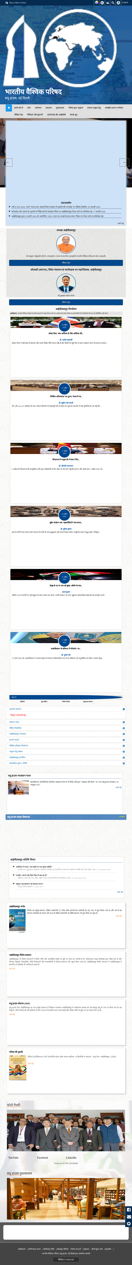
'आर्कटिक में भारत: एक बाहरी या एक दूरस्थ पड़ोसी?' (34, 867)
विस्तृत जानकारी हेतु (18, 715)
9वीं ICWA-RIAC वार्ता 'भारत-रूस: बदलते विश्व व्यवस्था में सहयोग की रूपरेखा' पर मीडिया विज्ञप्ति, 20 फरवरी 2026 (56, 207)
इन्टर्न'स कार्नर (67, 740)
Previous (7, 162)
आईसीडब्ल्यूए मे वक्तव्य (67, 734)
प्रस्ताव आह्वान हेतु (94, 108)
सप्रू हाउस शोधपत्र (88, 701)
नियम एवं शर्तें (76, 1249)
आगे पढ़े (121, 223)
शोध (29, 108)
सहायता (86, 1249)
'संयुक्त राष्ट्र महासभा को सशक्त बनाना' (29, 884)
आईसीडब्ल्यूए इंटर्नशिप (67, 757)
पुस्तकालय (60, 108)
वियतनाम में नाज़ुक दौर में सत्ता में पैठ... (66, 460)
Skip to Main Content (15, 3)
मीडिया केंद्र (18, 115)
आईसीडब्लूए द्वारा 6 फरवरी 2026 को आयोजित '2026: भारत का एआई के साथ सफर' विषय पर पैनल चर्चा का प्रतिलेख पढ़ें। (58, 216)
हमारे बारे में (18, 108)
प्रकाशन (49, 108)
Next (124, 162)
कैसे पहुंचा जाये (97, 1249)
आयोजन (38, 108)
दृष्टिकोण (22, 701)
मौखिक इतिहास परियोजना (67, 746)
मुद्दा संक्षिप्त (44, 701)
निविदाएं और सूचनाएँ (35, 115)
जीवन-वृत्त (66, 263)
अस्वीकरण (22, 1249)
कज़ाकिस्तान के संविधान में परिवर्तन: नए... (66, 649)
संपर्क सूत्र (73, 115)
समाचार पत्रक (67, 722)
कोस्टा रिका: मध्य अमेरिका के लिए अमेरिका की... (66, 333)
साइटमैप (108, 1249)
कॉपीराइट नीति (48, 1249)
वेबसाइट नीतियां (63, 1249)
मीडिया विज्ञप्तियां (67, 728)
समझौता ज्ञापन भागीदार (114, 108)
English (125, 2)
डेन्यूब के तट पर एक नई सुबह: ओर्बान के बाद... (66, 586)
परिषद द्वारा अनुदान (75, 108)
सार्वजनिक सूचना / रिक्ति (67, 763)
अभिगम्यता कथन (34, 1249)
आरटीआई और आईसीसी (56, 115)
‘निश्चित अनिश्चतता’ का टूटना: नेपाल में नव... (66, 397)
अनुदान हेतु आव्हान (67, 751)
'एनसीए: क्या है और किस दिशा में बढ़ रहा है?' (31, 875)
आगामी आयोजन (67, 709)
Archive (122, 817)
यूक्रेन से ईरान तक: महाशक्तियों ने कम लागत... (66, 523)
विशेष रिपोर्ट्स (66, 701)
